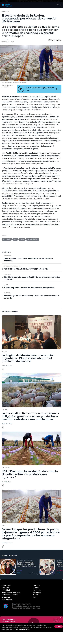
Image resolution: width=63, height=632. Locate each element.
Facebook (36, 590)
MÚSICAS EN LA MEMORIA (24, 560)
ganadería (5, 11)
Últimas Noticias (36, 1)
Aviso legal (6, 597)
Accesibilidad (7, 600)
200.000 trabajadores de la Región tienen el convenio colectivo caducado (32, 278)
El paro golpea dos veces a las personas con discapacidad (29, 287)
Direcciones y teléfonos (11, 592)
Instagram (37, 592)
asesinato (7, 293)
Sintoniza (5, 588)
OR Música (56, 621)
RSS (34, 597)
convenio (7, 274)
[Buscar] (60, 5)
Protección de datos (10, 595)
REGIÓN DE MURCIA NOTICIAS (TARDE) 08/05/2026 (26, 269)
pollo (22, 239)
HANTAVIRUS (18, 1)
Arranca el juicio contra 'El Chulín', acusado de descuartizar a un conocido (31, 297)
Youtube (36, 595)
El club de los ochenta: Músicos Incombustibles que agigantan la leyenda (26, 564)
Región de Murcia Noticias (12, 266)
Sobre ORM (6, 585)
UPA (15, 239)
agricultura (6, 468)
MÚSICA (19, 570)
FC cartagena (52, 1)
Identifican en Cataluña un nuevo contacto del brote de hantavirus (28, 259)
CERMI (6, 285)
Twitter (35, 588)
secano (4, 352)
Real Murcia (45, 1)
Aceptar (59, 626)
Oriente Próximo (26, 1)
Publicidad (6, 590)
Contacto (36, 585)
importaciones (33, 239)
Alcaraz (59, 1)
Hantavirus (7, 255)
